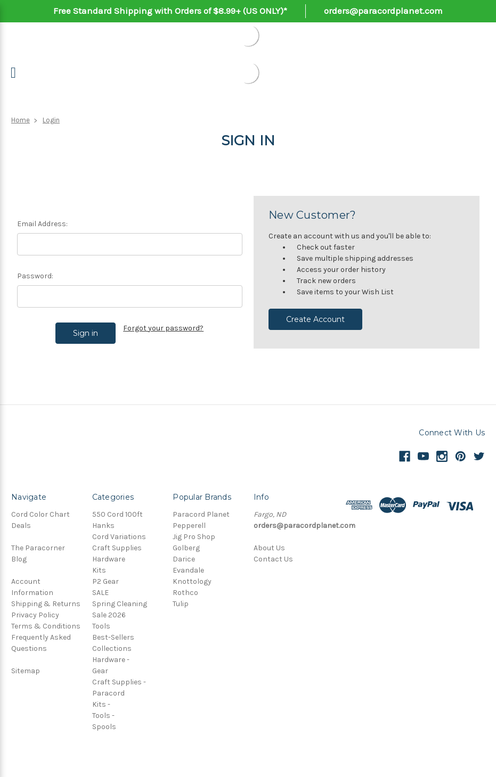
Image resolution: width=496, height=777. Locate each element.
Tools (101, 626)
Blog (19, 559)
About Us (269, 547)
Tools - (103, 715)
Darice (184, 559)
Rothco (185, 592)
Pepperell (189, 525)
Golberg (186, 547)
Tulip (181, 603)
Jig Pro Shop (194, 536)
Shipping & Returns (45, 603)
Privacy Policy (35, 614)
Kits (99, 570)
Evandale (188, 570)
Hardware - (110, 659)
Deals (21, 525)
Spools (104, 726)
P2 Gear (105, 581)
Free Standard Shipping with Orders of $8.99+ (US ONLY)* (170, 10)
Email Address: (42, 223)
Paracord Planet (201, 514)
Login (51, 120)
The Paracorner (38, 547)
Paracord (108, 693)
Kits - (101, 704)
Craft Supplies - (119, 682)
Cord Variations (119, 536)
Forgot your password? (163, 328)
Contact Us (273, 559)
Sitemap (25, 670)
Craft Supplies (117, 547)
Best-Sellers (113, 637)
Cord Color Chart (40, 514)
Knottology (192, 581)
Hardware (108, 559)
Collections (112, 648)
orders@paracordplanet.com (383, 10)
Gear (100, 670)
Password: (35, 275)
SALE (100, 592)
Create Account (315, 319)
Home (20, 120)
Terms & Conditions (45, 626)
